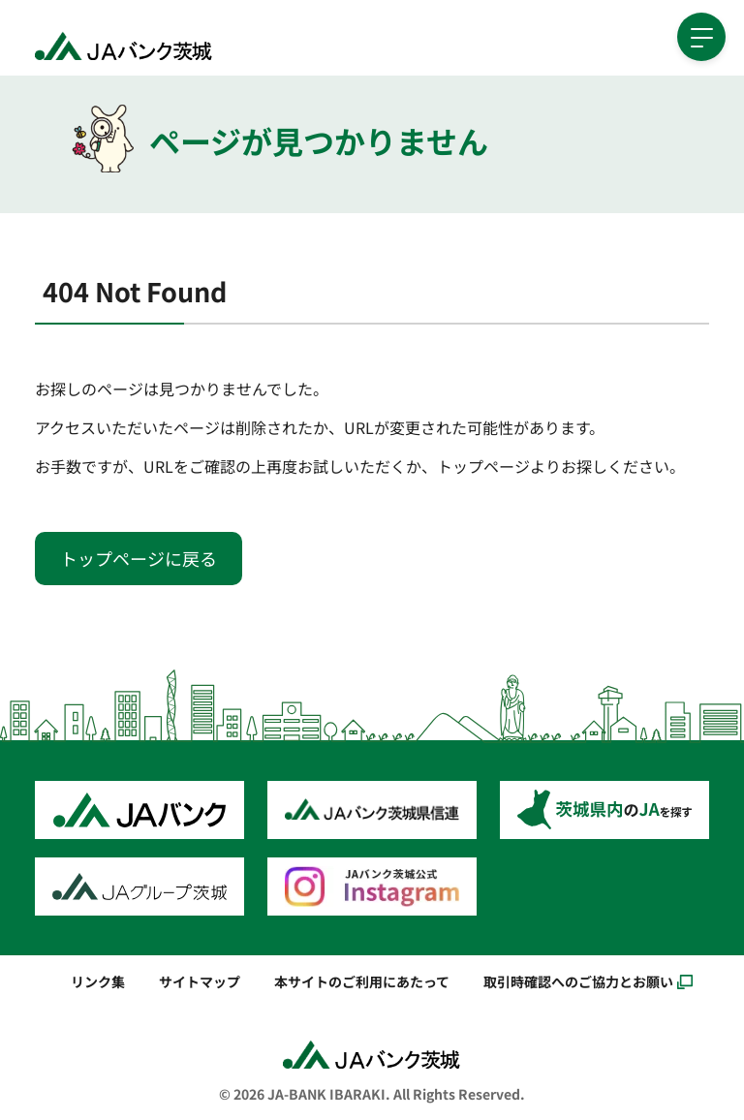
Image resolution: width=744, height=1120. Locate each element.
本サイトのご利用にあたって (362, 981)
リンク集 (98, 981)
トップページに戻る (138, 558)
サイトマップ (199, 981)
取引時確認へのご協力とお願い (578, 981)
